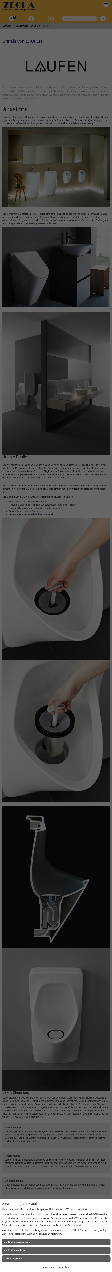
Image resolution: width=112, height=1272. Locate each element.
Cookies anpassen (13, 1258)
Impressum (48, 1267)
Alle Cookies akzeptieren (16, 1242)
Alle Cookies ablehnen (15, 1250)
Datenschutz (63, 1267)
